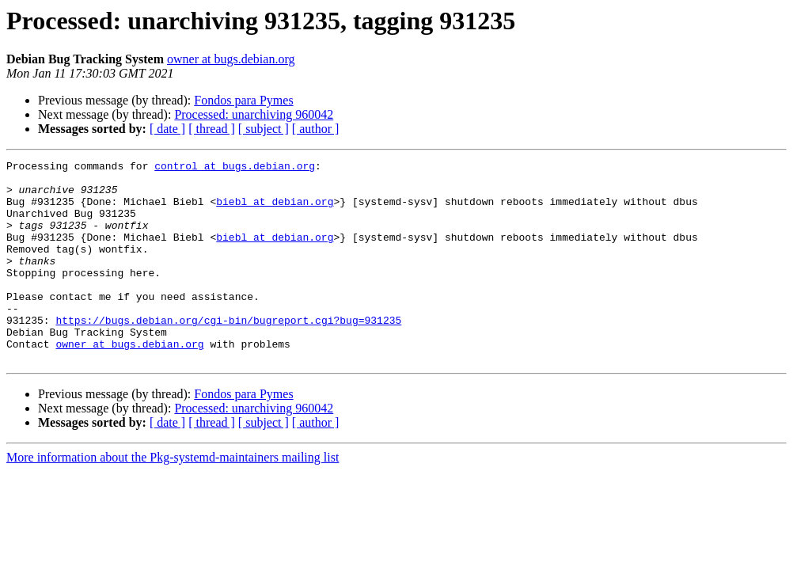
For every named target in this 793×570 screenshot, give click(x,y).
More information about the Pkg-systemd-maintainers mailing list (172, 497)
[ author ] (316, 128)
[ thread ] (211, 128)
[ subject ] (263, 128)
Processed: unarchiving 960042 (253, 114)
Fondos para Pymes (243, 100)
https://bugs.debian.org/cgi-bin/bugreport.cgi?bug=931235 (228, 353)
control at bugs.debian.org (234, 168)
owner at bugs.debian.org (230, 59)
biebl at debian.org (274, 210)
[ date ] (167, 128)
